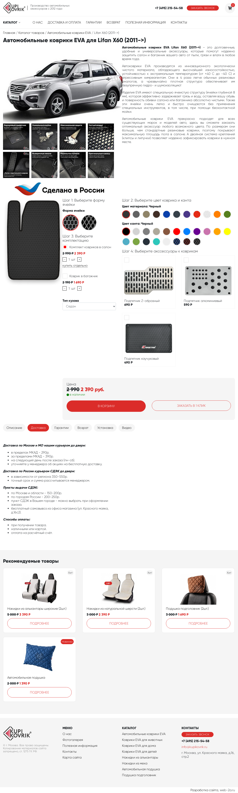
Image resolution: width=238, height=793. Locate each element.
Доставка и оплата (64, 22)
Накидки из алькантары (140, 757)
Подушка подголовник (139, 775)
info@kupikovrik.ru (194, 747)
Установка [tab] (105, 428)
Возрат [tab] (83, 428)
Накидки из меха (134, 763)
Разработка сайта (204, 790)
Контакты (179, 22)
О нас (38, 22)
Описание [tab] (14, 428)
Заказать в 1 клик (191, 406)
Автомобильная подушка (26, 677)
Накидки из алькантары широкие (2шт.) (36, 609)
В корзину (106, 406)
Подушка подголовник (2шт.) (187, 609)
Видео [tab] (127, 428)
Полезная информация (145, 22)
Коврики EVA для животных (142, 740)
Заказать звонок (203, 8)
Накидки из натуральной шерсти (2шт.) (116, 609)
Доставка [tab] (38, 428)
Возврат (113, 22)
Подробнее (39, 623)
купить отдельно (75, 265)
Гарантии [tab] (61, 428)
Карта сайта (72, 757)
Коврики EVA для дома (139, 746)
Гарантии (94, 22)
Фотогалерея (73, 740)
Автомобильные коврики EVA (144, 734)
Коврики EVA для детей (139, 751)
